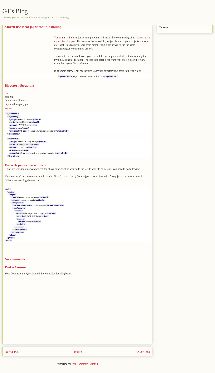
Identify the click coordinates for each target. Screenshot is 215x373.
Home (78, 351)
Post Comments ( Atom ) (84, 363)
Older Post (143, 351)
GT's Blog (15, 11)
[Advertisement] (29, 56)
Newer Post (12, 351)
